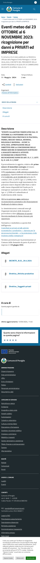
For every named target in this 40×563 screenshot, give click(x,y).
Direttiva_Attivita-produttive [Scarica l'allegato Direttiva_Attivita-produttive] (21, 273)
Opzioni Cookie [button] (8, 558)
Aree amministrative (8, 374)
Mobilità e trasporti (8, 437)
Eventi (3, 484)
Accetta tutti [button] (31, 558)
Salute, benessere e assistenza (12, 440)
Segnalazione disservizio (9, 522)
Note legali (5, 536)
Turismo (4, 447)
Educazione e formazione (10, 427)
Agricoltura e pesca (8, 403)
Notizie (3, 462)
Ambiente (4, 406)
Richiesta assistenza (8, 525)
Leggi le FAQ (5, 515)
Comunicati (5, 466)
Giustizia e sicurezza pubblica (11, 430)
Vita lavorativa (6, 451)
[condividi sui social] (6, 84)
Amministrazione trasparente (11, 529)
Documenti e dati (7, 391)
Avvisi (3, 469)
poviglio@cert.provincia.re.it (14, 508)
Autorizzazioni (6, 417)
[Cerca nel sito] (34, 9)
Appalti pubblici (6, 413)
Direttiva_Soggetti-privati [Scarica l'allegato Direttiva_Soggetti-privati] (20, 286)
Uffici (3, 378)
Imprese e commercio (8, 434)
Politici (3, 385)
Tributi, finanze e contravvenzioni (12, 444)
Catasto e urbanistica (8, 420)
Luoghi (3, 481)
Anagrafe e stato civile (9, 410)
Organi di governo (7, 371)
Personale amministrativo (10, 388)
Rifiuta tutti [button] (20, 558)
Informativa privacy (8, 532)
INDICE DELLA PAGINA (20, 102)
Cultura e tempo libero (9, 423)
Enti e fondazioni (7, 381)
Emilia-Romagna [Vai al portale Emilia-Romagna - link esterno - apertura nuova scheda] (7, 2)
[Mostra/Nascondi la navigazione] (2, 9)
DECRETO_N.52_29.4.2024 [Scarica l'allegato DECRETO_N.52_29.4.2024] (20, 260)
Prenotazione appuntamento (11, 519)
